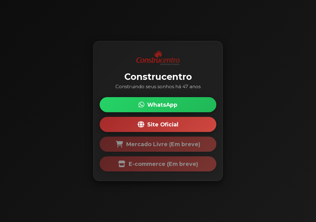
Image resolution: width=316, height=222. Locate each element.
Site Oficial (158, 124)
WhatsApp (158, 104)
